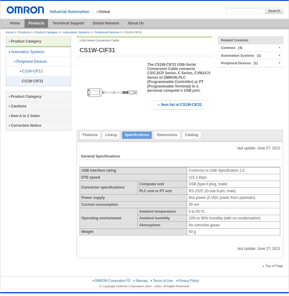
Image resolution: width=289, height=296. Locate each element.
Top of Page (273, 266)
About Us (136, 23)
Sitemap (141, 280)
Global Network (106, 23)
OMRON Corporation (111, 280)
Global (103, 12)
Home (15, 23)
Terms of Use (162, 280)
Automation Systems (76, 32)
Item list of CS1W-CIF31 (180, 105)
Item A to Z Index (24, 116)
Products (36, 23)
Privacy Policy (188, 280)
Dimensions (167, 135)
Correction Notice (25, 125)
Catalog (191, 135)
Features (90, 135)
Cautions (17, 106)
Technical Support (68, 23)
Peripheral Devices (107, 32)
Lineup (111, 135)
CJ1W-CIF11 (31, 71)
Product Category (46, 32)
